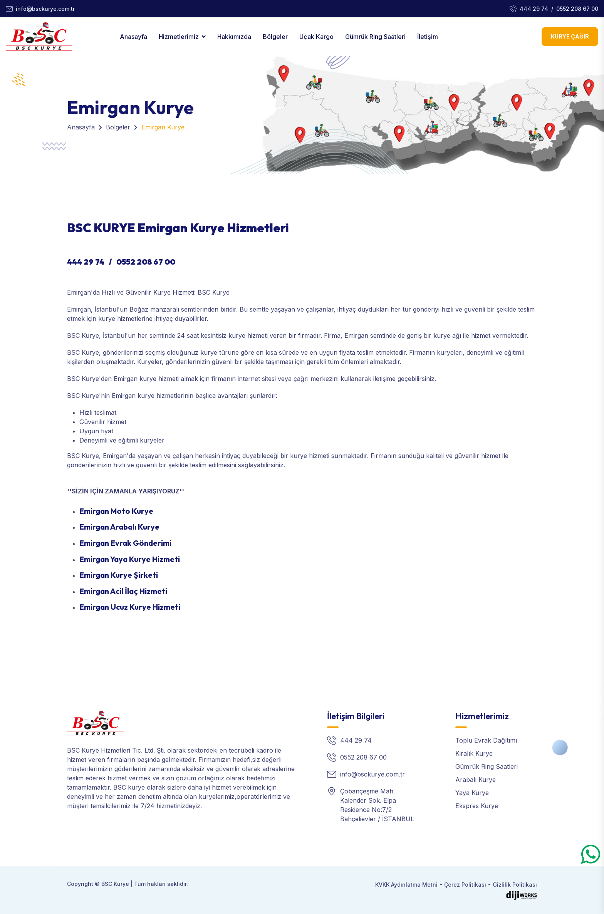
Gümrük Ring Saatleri (375, 36)
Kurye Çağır (570, 36)
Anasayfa (133, 36)
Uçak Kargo (316, 36)
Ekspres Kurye (476, 806)
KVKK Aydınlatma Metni (406, 884)
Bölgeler (275, 36)
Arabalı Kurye (475, 779)
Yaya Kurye (472, 793)
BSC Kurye (115, 883)
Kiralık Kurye (474, 753)
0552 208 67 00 (577, 8)
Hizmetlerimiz (179, 36)
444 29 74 (534, 8)
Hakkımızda (234, 36)
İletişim (427, 36)
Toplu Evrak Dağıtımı (486, 740)
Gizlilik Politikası (515, 884)
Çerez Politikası (465, 884)
